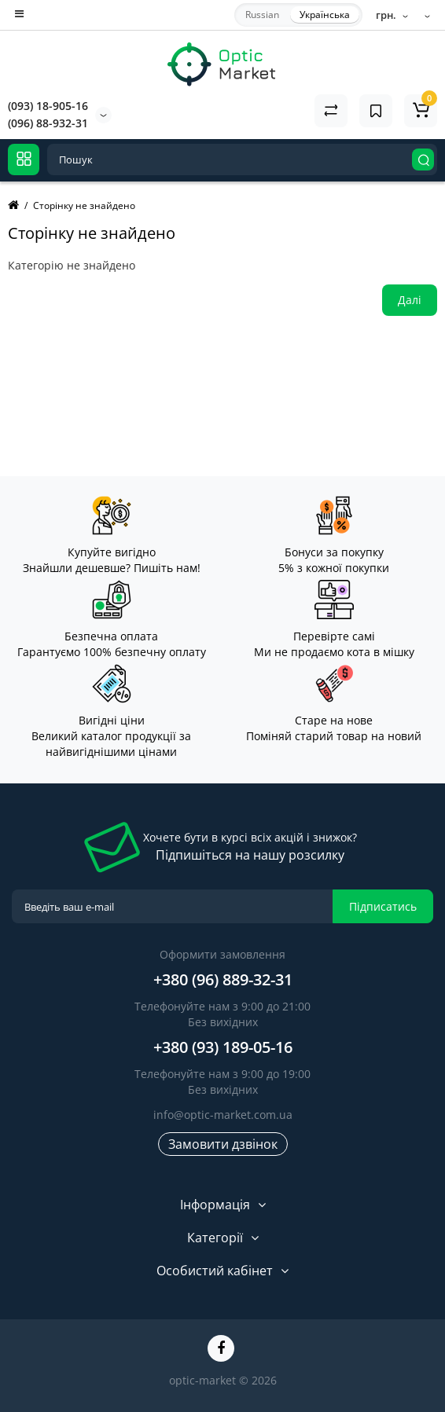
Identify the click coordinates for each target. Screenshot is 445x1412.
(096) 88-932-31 (48, 123)
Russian (262, 14)
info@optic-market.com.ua (222, 1114)
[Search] (423, 160)
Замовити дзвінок (223, 1144)
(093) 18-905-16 (48, 105)
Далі (409, 299)
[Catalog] (23, 159)
